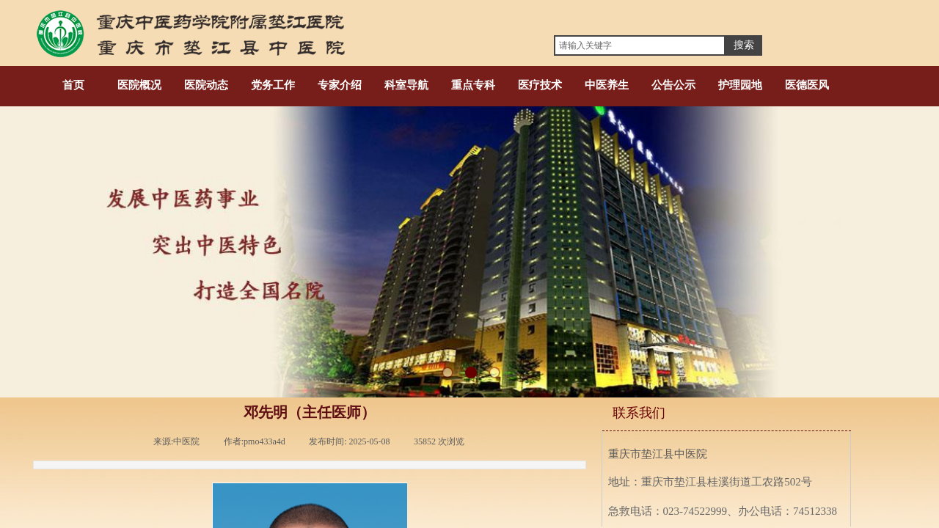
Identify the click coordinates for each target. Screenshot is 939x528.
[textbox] (640, 45)
